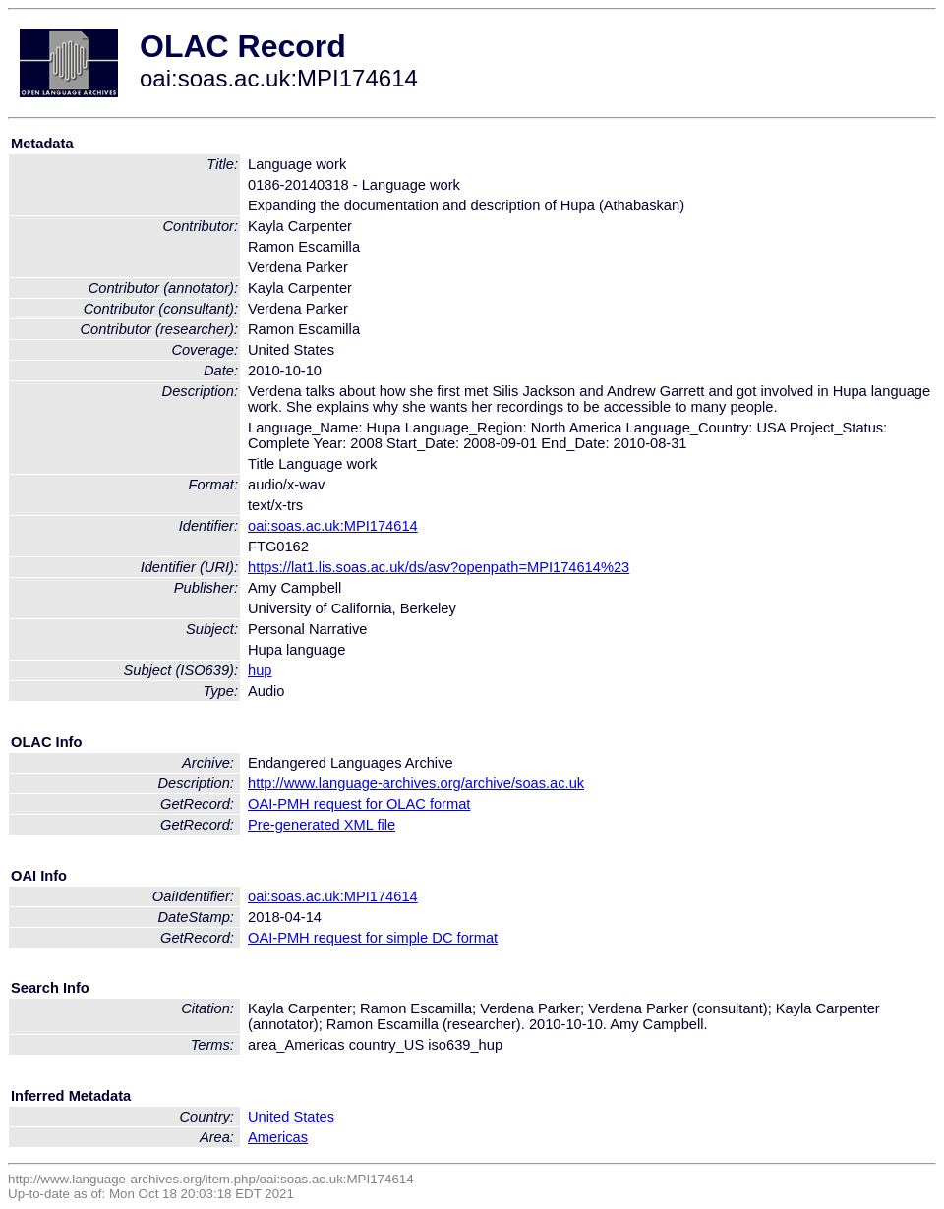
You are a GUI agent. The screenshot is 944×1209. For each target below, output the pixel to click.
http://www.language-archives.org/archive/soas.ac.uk (416, 783)
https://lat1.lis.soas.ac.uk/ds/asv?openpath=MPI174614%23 (438, 567)
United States (291, 1116)
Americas (278, 1137)
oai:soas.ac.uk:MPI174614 (333, 526)
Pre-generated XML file (321, 825)
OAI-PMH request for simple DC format (373, 938)
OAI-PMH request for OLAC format (359, 804)
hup (259, 670)
